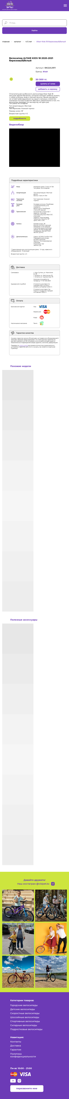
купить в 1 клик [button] (47, 84)
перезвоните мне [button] (26, 1088)
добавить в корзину (47, 89)
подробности (19, 118)
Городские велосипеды (24, 1005)
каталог (17, 42)
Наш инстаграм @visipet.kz (33, 883)
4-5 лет (29, 42)
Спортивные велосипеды (25, 1021)
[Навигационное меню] (65, 5)
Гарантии (15, 1049)
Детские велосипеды (22, 1009)
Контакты (15, 1041)
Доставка (15, 1045)
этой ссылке (23, 345)
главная (6, 42)
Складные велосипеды (23, 1025)
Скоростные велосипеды (25, 1013)
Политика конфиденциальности (23, 1055)
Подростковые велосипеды (26, 1029)
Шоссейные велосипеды (24, 1017)
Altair (45, 72)
